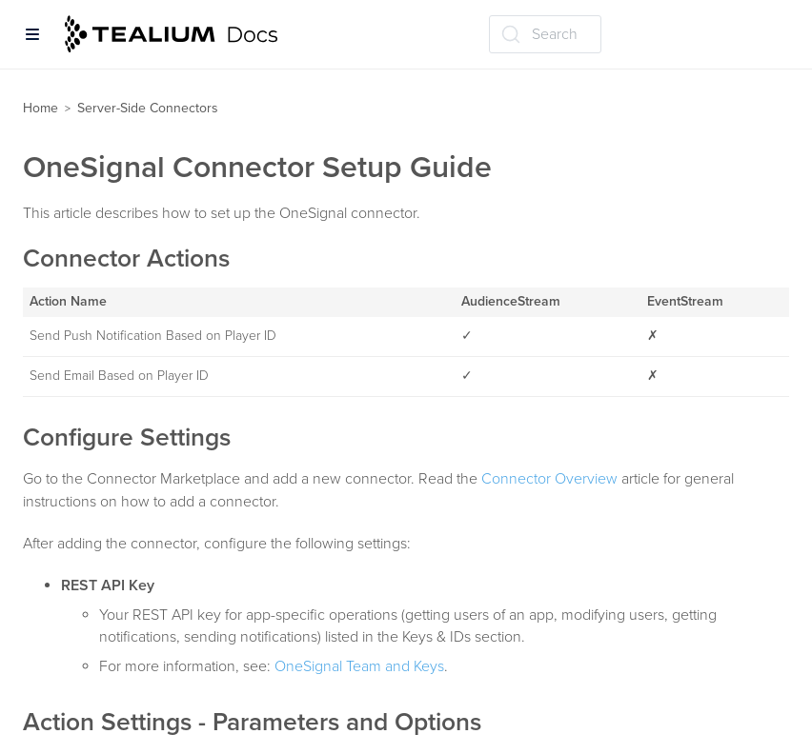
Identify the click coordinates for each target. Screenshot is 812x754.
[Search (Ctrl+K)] (545, 34)
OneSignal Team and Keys (359, 666)
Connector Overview (549, 478)
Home (40, 108)
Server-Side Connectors (147, 108)
